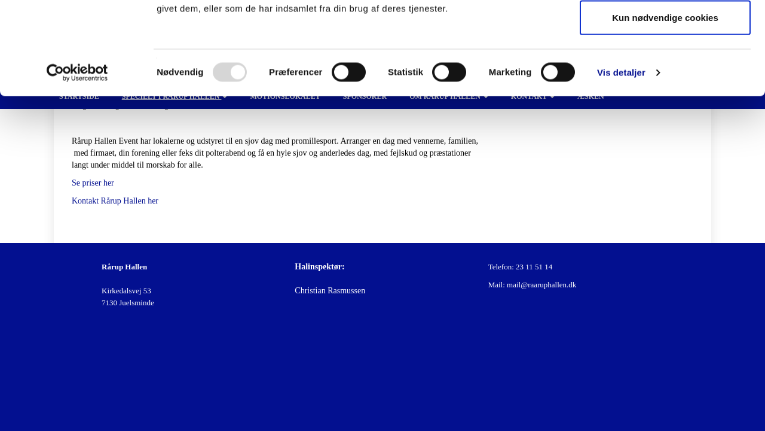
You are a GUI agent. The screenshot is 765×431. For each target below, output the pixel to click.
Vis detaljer (621, 165)
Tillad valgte (665, 71)
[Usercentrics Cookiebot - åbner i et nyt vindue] (77, 165)
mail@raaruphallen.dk (541, 284)
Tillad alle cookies (665, 31)
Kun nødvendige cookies (665, 110)
